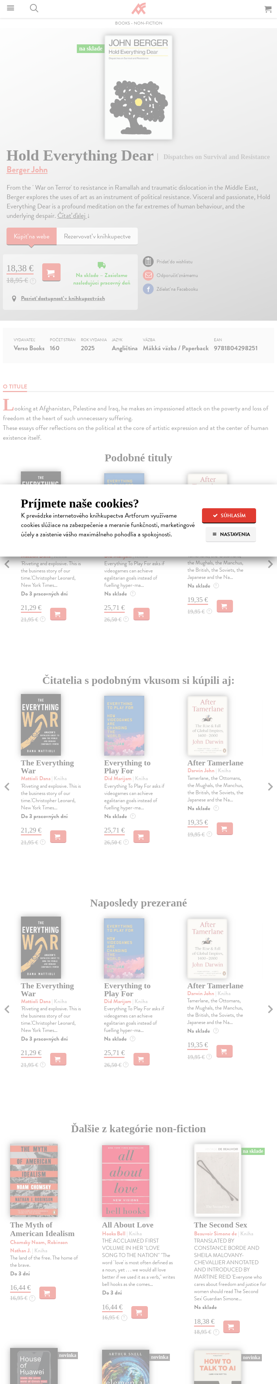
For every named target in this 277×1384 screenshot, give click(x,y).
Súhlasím (229, 515)
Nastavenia (231, 534)
